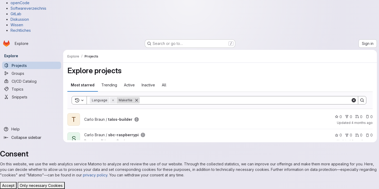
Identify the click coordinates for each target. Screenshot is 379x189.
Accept (8, 185)
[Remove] (136, 100)
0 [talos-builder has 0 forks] (348, 116)
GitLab (16, 14)
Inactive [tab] (148, 85)
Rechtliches (21, 30)
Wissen (17, 25)
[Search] (245, 100)
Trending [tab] (109, 85)
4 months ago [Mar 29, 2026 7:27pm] (362, 123)
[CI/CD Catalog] (31, 81)
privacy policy (95, 175)
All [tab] (164, 85)
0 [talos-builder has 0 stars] (338, 116)
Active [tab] (129, 85)
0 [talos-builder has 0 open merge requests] (358, 116)
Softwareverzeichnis (28, 8)
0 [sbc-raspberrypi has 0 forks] (348, 135)
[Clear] (354, 100)
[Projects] (31, 65)
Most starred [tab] (82, 85)
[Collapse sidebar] (31, 137)
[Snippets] (31, 97)
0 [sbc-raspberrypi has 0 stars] (338, 135)
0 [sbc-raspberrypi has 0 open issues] (369, 135)
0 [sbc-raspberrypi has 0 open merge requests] (358, 135)
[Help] (31, 129)
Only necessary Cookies (41, 185)
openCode (20, 3)
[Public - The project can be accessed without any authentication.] (136, 119)
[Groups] (31, 73)
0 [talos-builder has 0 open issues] (369, 116)
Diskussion (20, 19)
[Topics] (31, 89)
